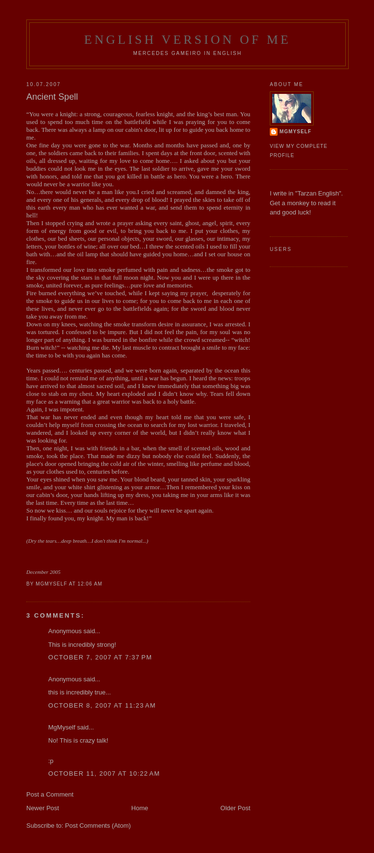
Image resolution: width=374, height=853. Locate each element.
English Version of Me (187, 40)
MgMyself (61, 727)
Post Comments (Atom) (98, 825)
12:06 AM (89, 583)
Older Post (235, 808)
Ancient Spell (52, 97)
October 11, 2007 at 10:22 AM (104, 773)
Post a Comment (50, 794)
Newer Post (42, 808)
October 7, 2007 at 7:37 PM (100, 657)
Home (140, 808)
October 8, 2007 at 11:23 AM (102, 705)
